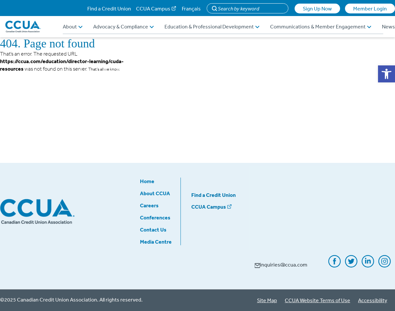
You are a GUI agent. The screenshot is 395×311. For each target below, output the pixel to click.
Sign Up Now (317, 8)
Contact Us (153, 229)
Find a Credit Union (109, 8)
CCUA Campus (153, 8)
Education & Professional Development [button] (211, 26)
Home (147, 181)
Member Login (370, 8)
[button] (386, 73)
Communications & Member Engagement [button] (320, 26)
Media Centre (156, 241)
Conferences (155, 217)
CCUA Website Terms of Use (317, 300)
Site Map (267, 300)
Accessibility (372, 300)
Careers (149, 205)
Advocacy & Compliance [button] (123, 26)
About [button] (72, 26)
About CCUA (155, 193)
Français (191, 8)
